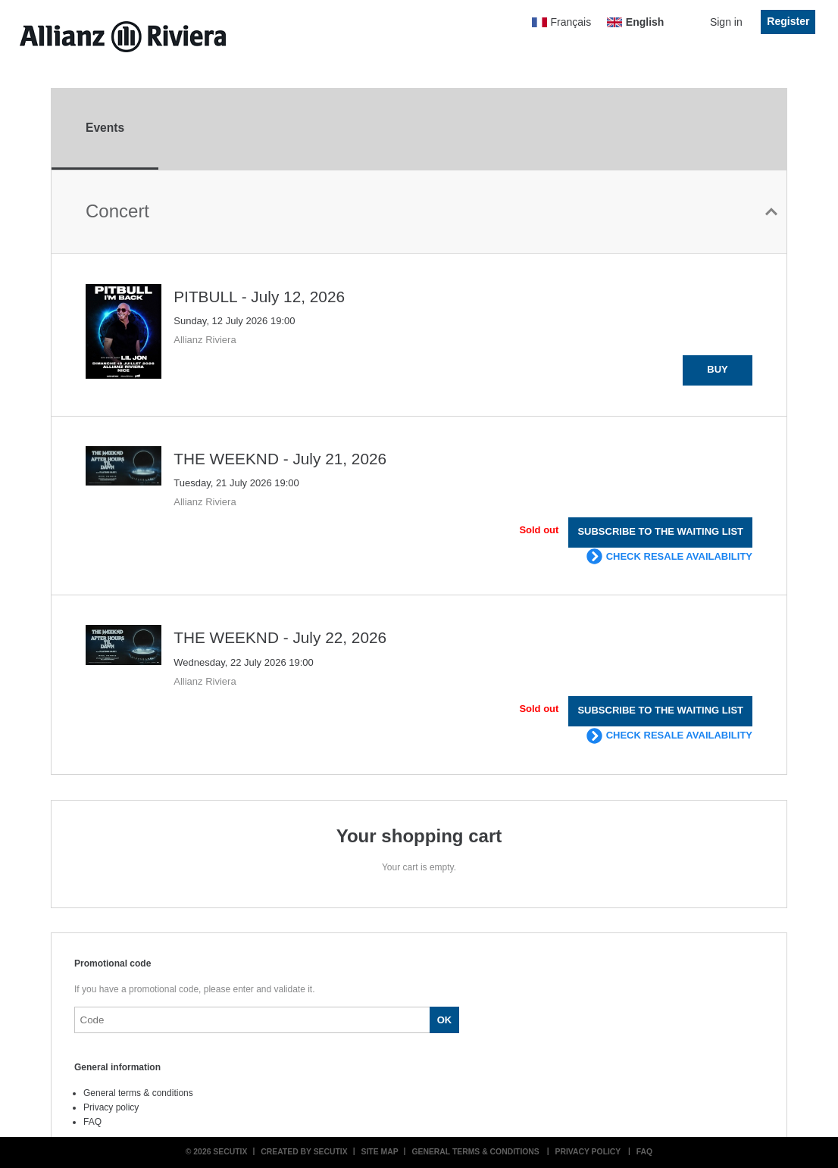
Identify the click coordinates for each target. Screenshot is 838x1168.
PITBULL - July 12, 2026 (259, 296)
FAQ (92, 1121)
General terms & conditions (138, 1093)
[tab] (105, 129)
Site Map (380, 1152)
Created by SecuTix (304, 1152)
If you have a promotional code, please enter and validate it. (194, 989)
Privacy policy (111, 1107)
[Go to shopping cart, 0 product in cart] (684, 26)
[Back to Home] (123, 36)
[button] (717, 370)
